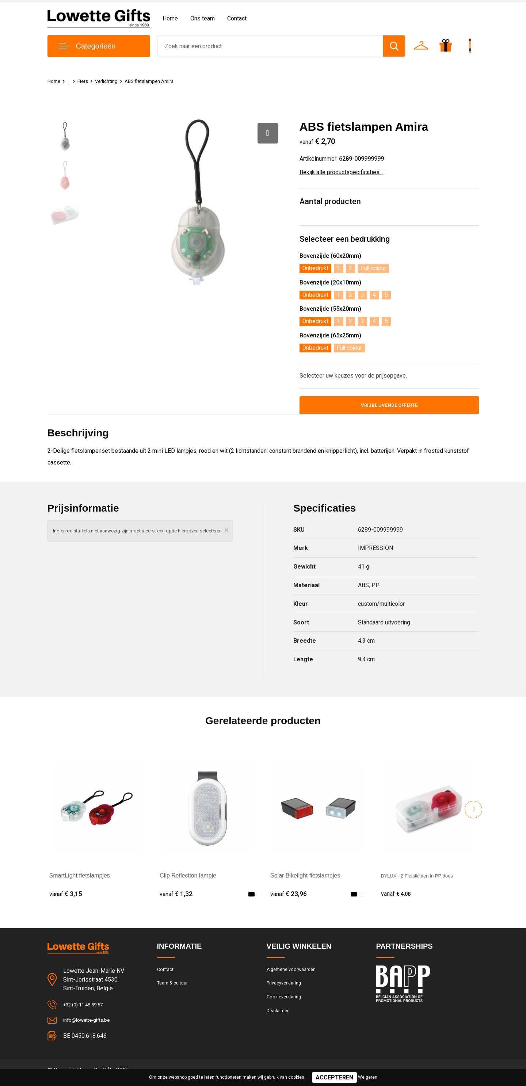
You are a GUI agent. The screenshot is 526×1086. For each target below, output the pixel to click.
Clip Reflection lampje (188, 879)
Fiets (85, 81)
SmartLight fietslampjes (79, 879)
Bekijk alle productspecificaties (342, 172)
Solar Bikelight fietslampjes (305, 879)
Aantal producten (331, 201)
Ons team (202, 18)
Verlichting (110, 81)
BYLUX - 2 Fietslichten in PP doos (425, 879)
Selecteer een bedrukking (345, 239)
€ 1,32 (176, 898)
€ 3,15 (65, 898)
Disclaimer (279, 1021)
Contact (237, 18)
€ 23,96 (288, 898)
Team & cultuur (175, 990)
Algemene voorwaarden (295, 974)
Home (170, 18)
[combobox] (270, 46)
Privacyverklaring (286, 990)
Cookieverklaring (286, 1005)
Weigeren (367, 1077)
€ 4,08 (397, 898)
